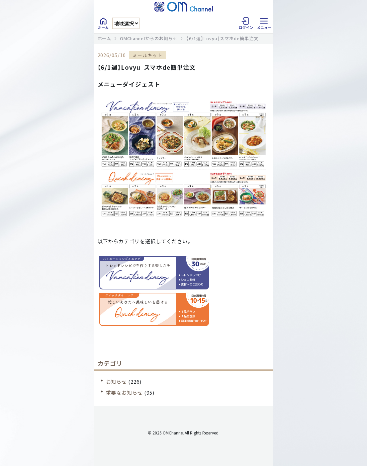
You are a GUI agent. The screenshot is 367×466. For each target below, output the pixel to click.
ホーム (105, 38)
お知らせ (116, 381)
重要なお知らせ (124, 392)
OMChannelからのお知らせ (149, 38)
